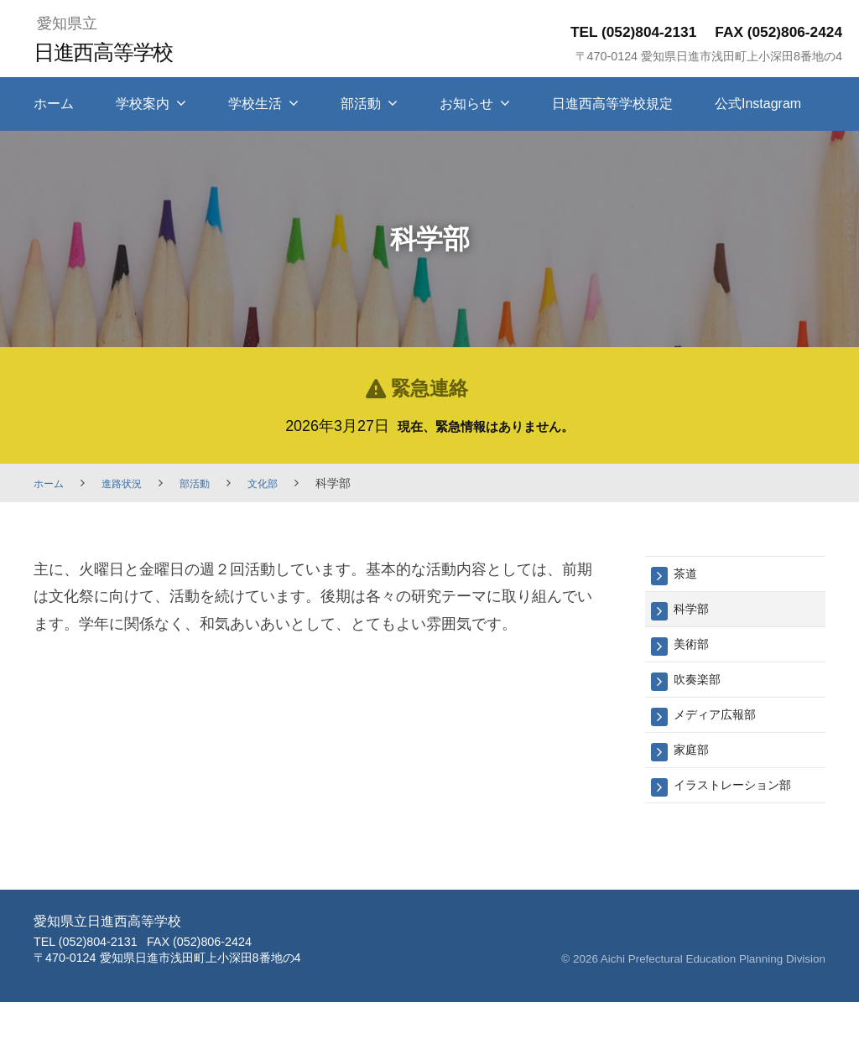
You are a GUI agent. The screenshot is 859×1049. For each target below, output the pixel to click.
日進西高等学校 (114, 51)
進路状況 (130, 483)
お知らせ (466, 103)
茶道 (688, 575)
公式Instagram (758, 103)
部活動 (361, 103)
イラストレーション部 (745, 801)
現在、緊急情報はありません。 (485, 426)
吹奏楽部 (702, 688)
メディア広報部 (723, 726)
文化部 (281, 483)
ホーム (54, 103)
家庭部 (695, 763)
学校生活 (255, 103)
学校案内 (142, 103)
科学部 (695, 613)
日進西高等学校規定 (612, 103)
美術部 (695, 650)
